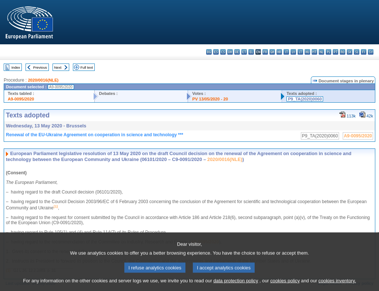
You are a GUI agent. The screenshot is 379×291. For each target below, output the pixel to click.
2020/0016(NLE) (43, 80)
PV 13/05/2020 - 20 (210, 99)
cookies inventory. (337, 284)
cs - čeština (223, 52)
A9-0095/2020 (21, 99)
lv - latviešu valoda (293, 52)
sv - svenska (370, 52)
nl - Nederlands (321, 52)
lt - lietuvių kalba (300, 52)
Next (57, 67)
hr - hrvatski (279, 52)
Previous (40, 67)
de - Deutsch (237, 52)
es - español (216, 52)
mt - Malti (314, 52)
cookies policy (285, 284)
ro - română (342, 52)
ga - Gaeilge (272, 52)
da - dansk (230, 52)
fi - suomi (363, 52)
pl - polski (328, 52)
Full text (86, 67)
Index (15, 67)
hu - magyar (307, 52)
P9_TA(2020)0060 (305, 99)
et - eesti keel (244, 52)
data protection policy (235, 284)
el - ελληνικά (251, 52)
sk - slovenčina (349, 52)
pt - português (335, 52)
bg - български (209, 52)
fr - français (265, 52)
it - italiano (286, 52)
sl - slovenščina (356, 52)
